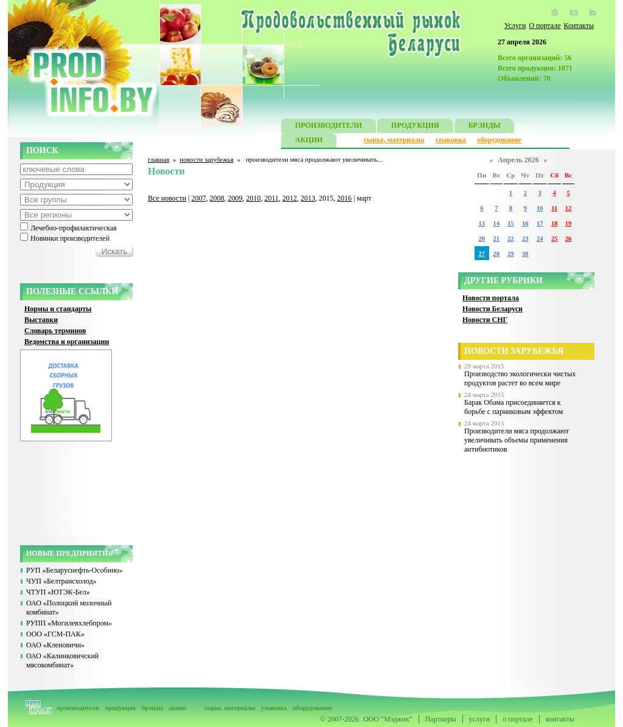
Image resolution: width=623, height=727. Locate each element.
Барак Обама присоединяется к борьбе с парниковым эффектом (513, 407)
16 (525, 223)
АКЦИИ (309, 141)
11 (554, 208)
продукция (120, 707)
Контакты (578, 25)
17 (540, 223)
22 (510, 238)
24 (540, 238)
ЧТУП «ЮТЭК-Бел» (58, 592)
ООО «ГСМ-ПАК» (55, 634)
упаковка (450, 140)
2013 (308, 198)
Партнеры (440, 719)
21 (496, 238)
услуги (479, 719)
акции (177, 707)
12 (568, 208)
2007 (199, 198)
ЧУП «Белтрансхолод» (61, 581)
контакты (560, 719)
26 (568, 238)
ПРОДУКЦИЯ (415, 127)
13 (481, 223)
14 (496, 223)
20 (481, 238)
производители (78, 707)
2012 (289, 198)
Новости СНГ (484, 319)
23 (525, 238)
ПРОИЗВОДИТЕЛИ (328, 127)
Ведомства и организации (66, 341)
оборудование (499, 140)
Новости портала (490, 298)
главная (158, 159)
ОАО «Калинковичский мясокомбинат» (62, 660)
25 (554, 238)
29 (510, 253)
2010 (253, 198)
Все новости (167, 198)
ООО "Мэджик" (387, 719)
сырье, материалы (394, 140)
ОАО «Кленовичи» (55, 645)
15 (510, 223)
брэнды (152, 707)
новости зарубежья (206, 159)
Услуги (515, 25)
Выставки (41, 319)
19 (568, 223)
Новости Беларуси (492, 309)
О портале (544, 25)
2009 (235, 198)
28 (496, 253)
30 (525, 253)
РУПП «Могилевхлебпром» (69, 623)
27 (481, 253)
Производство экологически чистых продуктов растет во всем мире (520, 378)
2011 (272, 198)
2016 (344, 198)
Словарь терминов (55, 330)
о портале (517, 719)
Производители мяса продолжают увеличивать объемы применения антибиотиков (516, 440)
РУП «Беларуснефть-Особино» (74, 570)
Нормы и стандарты (57, 309)
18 (554, 223)
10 (540, 208)
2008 (217, 198)
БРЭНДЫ (484, 127)
